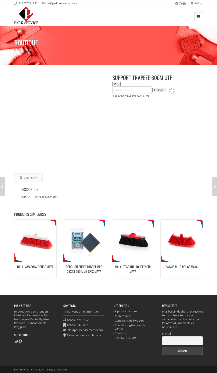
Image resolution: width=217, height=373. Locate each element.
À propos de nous (126, 311)
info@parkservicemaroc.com (62, 3)
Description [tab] (30, 177)
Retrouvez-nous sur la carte (84, 335)
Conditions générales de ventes (130, 327)
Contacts (120, 333)
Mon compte (123, 316)
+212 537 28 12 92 (27, 3)
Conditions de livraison (129, 321)
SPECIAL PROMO (125, 338)
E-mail (166, 334)
